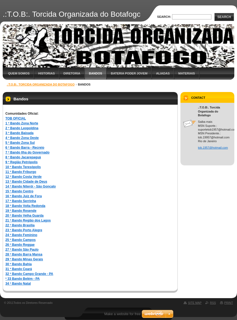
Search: (164, 16)
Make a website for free (122, 314)
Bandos (95, 73)
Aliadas (163, 73)
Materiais (186, 73)
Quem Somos (19, 73)
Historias (46, 73)
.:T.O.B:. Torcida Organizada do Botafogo (41, 84)
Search (224, 17)
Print (228, 302)
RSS (213, 302)
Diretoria (72, 73)
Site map (194, 302)
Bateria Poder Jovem (129, 73)
